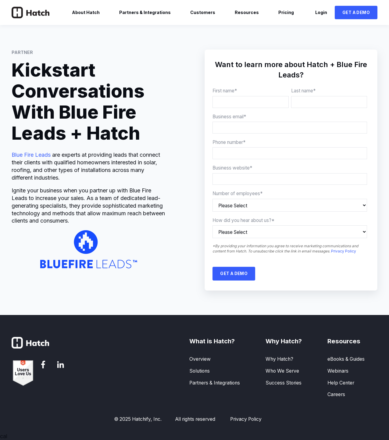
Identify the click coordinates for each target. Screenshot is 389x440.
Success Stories (284, 382)
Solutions (199, 371)
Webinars (337, 371)
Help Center (340, 382)
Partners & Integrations (214, 382)
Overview (200, 359)
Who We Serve (282, 371)
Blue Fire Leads (31, 155)
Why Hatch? (279, 359)
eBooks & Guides (346, 359)
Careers (336, 394)
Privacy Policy (343, 251)
